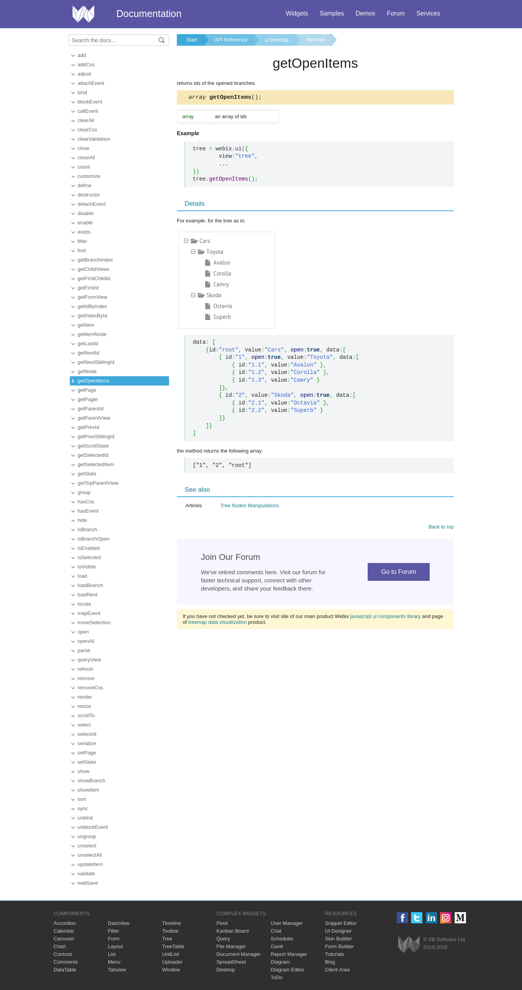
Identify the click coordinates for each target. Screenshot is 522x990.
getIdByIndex (92, 306)
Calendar (64, 931)
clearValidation (94, 139)
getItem (86, 325)
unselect (87, 846)
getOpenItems (93, 381)
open (83, 632)
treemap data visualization (217, 623)
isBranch (87, 529)
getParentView (94, 418)
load (82, 576)
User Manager (286, 923)
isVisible (87, 567)
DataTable (65, 970)
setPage (87, 753)
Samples (332, 13)
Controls (63, 954)
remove (86, 678)
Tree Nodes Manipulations (249, 507)
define (84, 185)
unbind (85, 818)
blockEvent (90, 102)
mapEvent (89, 613)
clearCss (87, 130)
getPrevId (88, 427)
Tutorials (334, 954)
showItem (88, 790)
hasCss (86, 501)
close (83, 148)
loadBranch (90, 585)
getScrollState (93, 446)
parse (84, 650)
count (84, 167)
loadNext (87, 594)
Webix (409, 944)
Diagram (280, 962)
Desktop (225, 970)
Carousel (64, 939)
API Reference (230, 40)
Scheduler (282, 939)
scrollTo (86, 715)
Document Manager (238, 954)
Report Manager (289, 954)
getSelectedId (93, 455)
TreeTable (173, 946)
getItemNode (92, 334)
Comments (66, 962)
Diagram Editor (287, 970)
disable (85, 213)
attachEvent (91, 83)
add (82, 55)
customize (89, 176)
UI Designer (338, 931)
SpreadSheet (231, 962)
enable (85, 223)
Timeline (171, 923)
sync (83, 808)
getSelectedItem (96, 464)
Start (192, 40)
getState (87, 474)
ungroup (87, 836)
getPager (88, 399)
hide (82, 520)
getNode (87, 371)
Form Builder (339, 946)
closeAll (86, 157)
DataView (118, 923)
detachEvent (91, 204)
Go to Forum (398, 573)
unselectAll (90, 855)
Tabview (117, 970)
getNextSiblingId (96, 362)
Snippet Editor (341, 923)
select (84, 725)
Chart (60, 946)
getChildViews (93, 269)
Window (171, 970)
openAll (86, 641)
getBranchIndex (95, 260)
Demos (365, 13)
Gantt (277, 946)
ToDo (276, 977)
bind (82, 92)
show (83, 771)
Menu (114, 962)
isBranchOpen (93, 539)
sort (82, 799)
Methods (315, 40)
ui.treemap (277, 40)
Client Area (337, 970)
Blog (330, 962)
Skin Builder (338, 939)
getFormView (92, 297)
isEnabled (89, 548)
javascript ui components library (385, 617)
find (82, 250)
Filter (113, 931)
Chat (276, 931)
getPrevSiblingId (96, 436)
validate (86, 873)
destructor (89, 195)
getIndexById (92, 316)
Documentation (148, 13)
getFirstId (88, 288)
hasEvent (88, 511)
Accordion (65, 923)
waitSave (88, 883)
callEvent (88, 111)
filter (82, 241)
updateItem (90, 864)
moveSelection (94, 622)
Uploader (172, 962)
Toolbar (170, 931)
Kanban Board (232, 931)
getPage (87, 390)
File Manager (231, 946)
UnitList (170, 954)
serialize (87, 743)
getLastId (88, 343)
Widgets (297, 13)
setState (87, 762)
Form (113, 939)
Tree (167, 939)
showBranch (91, 780)
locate (84, 604)
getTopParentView (98, 483)
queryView (89, 660)
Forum (395, 13)
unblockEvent (93, 827)
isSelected (89, 557)
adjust (84, 74)
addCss (86, 64)
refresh (85, 669)
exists (84, 232)
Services (428, 13)
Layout (115, 946)
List (112, 954)
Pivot (222, 923)
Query (223, 939)
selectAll (87, 734)
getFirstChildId (94, 278)
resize (84, 706)
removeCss (90, 687)
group (84, 492)
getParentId (91, 408)
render (85, 697)
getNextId (88, 353)
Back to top (441, 528)
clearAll (86, 120)
